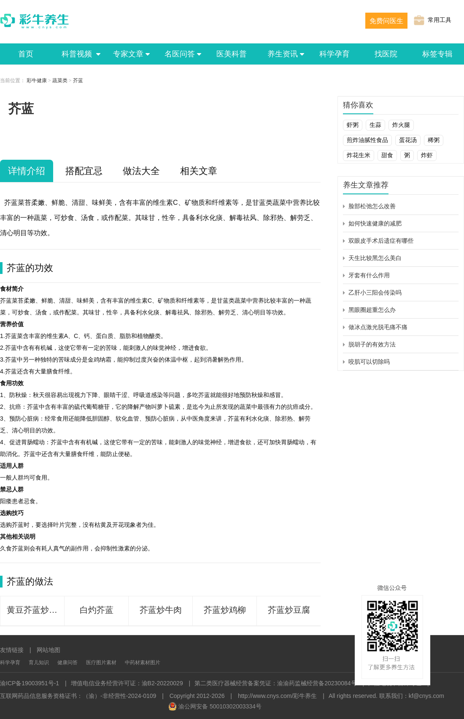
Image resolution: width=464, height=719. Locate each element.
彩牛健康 (37, 80)
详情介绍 (26, 171)
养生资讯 (283, 54)
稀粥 (434, 140)
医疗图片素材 (101, 662)
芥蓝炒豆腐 (289, 609)
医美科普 (231, 54)
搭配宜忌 (84, 171)
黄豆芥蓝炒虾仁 (35, 609)
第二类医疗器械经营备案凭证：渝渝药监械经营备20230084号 (275, 683)
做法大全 (141, 171)
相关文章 (198, 171)
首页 (25, 54)
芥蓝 (78, 80)
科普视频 (77, 54)
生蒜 (375, 124)
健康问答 (67, 662)
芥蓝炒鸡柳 (225, 609)
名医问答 (180, 54)
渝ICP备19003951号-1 (29, 683)
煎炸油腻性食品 (367, 140)
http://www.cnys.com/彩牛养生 (277, 695)
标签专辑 (437, 54)
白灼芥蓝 (96, 609)
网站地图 (48, 650)
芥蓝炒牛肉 (161, 609)
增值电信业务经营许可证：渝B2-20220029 (127, 683)
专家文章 (128, 54)
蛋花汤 (408, 140)
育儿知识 (39, 662)
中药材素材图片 (142, 662)
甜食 (387, 155)
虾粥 (353, 124)
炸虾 (427, 155)
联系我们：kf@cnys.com (411, 695)
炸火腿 (401, 124)
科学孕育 (334, 54)
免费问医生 (386, 20)
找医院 (386, 54)
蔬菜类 (59, 80)
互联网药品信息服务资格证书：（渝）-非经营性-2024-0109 (78, 695)
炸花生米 (358, 155)
